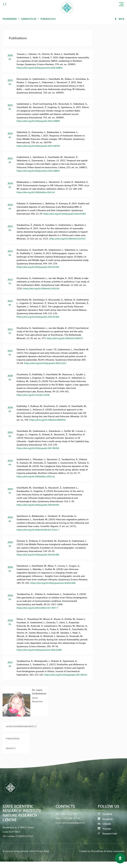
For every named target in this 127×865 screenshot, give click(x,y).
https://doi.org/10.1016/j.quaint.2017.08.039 (40, 448)
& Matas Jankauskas (114, 854)
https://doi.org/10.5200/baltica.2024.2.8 (37, 192)
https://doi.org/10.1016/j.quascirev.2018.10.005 (41, 649)
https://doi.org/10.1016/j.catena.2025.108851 (40, 170)
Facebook (105, 817)
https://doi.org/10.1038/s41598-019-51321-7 (40, 529)
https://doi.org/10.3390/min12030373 (66, 338)
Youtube (104, 832)
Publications (13, 741)
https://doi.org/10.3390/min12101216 (42, 288)
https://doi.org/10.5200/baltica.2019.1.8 (37, 476)
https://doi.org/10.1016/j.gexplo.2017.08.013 (40, 678)
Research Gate (107, 836)
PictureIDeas (97, 854)
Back (119, 18)
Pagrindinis (10, 18)
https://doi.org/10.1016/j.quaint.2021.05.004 (40, 316)
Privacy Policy (42, 854)
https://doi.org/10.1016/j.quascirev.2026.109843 (41, 67)
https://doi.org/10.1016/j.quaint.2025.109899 (40, 120)
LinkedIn (104, 827)
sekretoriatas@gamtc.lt (73, 826)
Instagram (105, 822)
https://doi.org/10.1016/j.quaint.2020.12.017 (47, 363)
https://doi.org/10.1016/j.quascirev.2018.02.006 (54, 582)
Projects (10, 751)
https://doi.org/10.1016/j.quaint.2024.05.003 (66, 213)
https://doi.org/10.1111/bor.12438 (34, 394)
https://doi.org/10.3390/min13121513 (69, 238)
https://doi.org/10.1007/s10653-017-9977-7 (40, 607)
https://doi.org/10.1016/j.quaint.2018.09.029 (40, 504)
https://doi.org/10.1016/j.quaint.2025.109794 (40, 145)
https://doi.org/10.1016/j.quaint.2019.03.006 (40, 554)
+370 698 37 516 (71, 821)
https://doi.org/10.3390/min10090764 (49, 419)
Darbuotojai (28, 18)
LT (5, 4)
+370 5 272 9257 (69, 817)
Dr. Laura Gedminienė (39, 694)
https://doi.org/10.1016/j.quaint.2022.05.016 (40, 266)
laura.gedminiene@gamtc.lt (16, 729)
